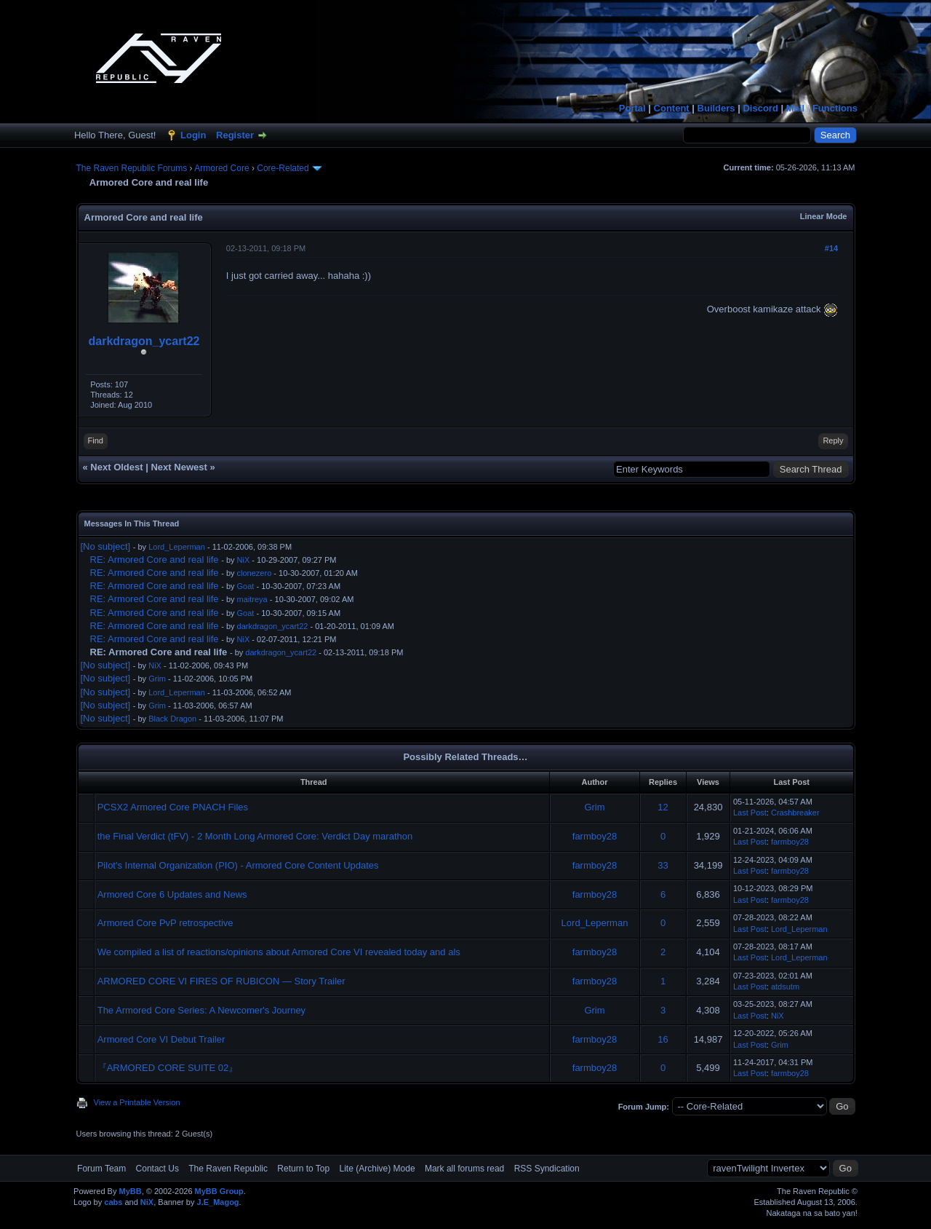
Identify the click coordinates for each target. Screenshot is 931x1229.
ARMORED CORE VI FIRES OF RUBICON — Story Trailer (221, 981)
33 (663, 865)
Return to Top (303, 1168)
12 (663, 807)
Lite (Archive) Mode (377, 1168)
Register (235, 135)
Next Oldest (116, 467)
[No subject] (106, 546)
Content (672, 108)
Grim (157, 678)
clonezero (254, 573)
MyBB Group (219, 1191)
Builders (716, 108)
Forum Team (101, 1168)
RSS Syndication (547, 1168)
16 (663, 1039)
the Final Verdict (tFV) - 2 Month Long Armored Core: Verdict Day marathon (255, 836)
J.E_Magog (218, 1202)
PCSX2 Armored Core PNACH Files (172, 807)
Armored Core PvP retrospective (165, 922)
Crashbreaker (795, 812)
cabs (113, 1202)
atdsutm (785, 986)
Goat (246, 586)
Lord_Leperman (176, 546)
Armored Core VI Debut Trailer (161, 1039)
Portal (632, 108)
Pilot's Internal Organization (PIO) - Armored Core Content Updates (238, 865)
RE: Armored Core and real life (154, 559)
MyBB (130, 1191)
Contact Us (157, 1168)
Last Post (750, 812)
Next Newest (179, 467)
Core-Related (282, 168)
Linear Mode (823, 216)
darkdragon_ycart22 (144, 341)
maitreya (252, 599)
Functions (835, 108)
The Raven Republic (228, 1168)
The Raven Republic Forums (132, 168)
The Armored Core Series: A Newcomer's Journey (201, 1010)
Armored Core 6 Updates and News (172, 894)
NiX (243, 560)
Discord (760, 108)
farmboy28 (594, 836)
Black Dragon (172, 718)
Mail (795, 108)
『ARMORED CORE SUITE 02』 (168, 1067)
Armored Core (221, 168)
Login (193, 135)
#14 (831, 248)
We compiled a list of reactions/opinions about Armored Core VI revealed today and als (278, 952)
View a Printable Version (137, 1102)
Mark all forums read (464, 1168)
